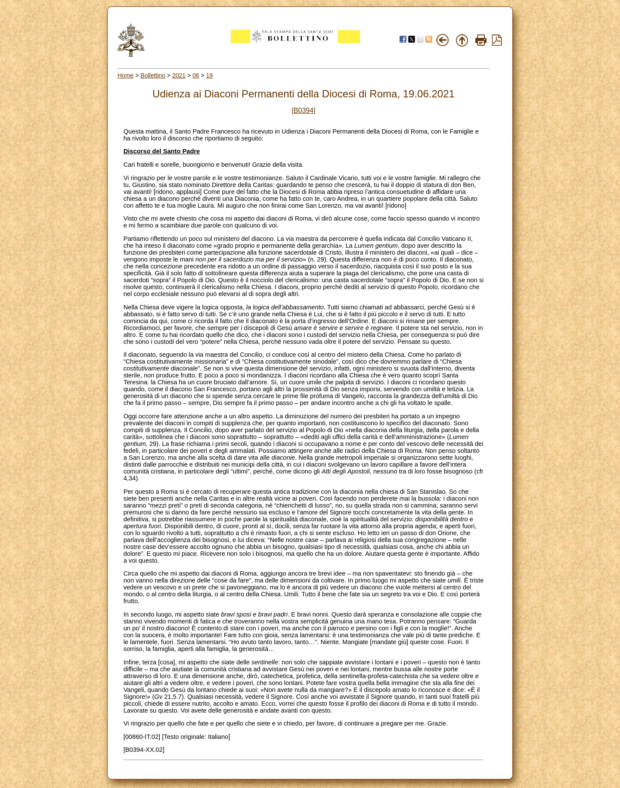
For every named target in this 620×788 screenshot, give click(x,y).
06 (195, 75)
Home (125, 75)
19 (209, 75)
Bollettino (152, 75)
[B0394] (303, 110)
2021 (179, 75)
